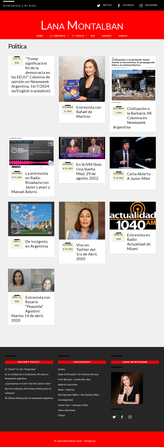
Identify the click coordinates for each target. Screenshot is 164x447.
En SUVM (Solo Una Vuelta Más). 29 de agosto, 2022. (89, 171)
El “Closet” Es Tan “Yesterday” (20, 369)
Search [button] (123, 36)
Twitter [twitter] (103, 5)
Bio (93, 36)
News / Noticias (66, 389)
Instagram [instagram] (147, 5)
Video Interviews (66, 410)
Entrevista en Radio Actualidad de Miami (139, 242)
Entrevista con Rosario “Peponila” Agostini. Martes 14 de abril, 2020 (30, 309)
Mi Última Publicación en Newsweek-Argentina (29, 398)
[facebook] (122, 416)
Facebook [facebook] (125, 5)
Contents (57, 36)
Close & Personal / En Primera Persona (78, 374)
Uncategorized (65, 400)
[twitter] (114, 416)
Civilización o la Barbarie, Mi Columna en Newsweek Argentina (132, 117)
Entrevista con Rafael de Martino (88, 112)
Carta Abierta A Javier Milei (139, 176)
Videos (61, 415)
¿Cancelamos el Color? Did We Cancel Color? (28, 383)
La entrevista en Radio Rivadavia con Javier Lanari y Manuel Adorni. (30, 182)
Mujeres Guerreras (67, 384)
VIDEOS (78, 36)
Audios (61, 369)
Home (40, 36)
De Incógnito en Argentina (36, 243)
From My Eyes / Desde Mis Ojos (74, 379)
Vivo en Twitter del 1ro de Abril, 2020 (86, 252)
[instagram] (130, 416)
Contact (107, 36)
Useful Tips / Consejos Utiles (73, 405)
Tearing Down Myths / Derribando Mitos (78, 395)
